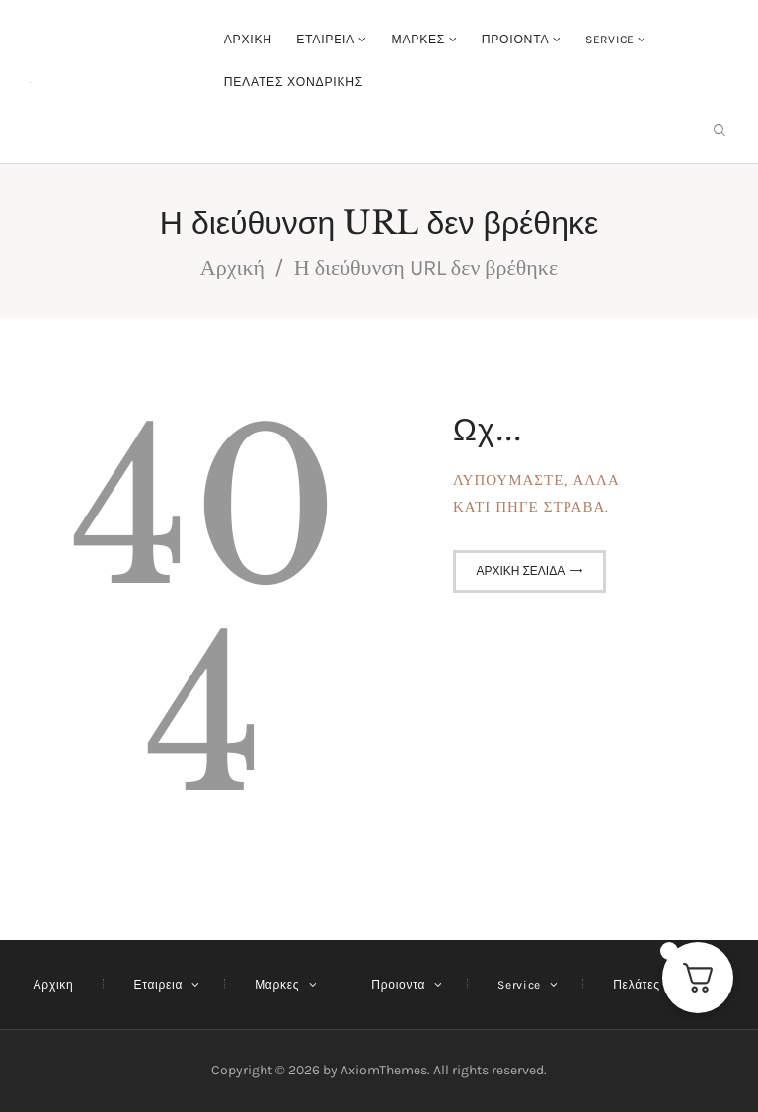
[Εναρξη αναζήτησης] (719, 131)
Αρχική (232, 267)
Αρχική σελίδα (520, 571)
